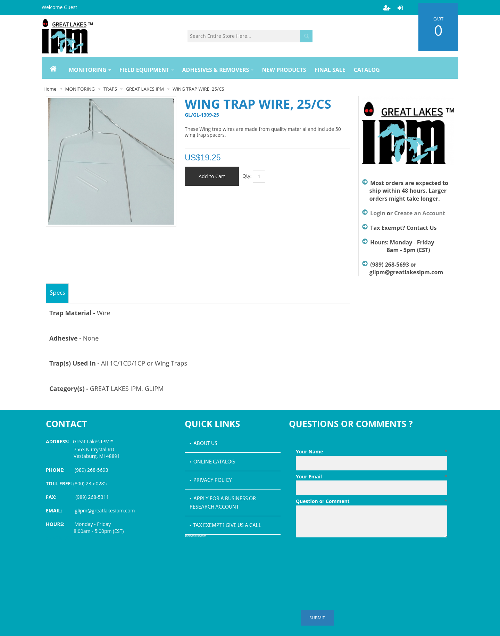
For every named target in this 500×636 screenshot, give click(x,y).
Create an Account (419, 213)
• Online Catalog (212, 462)
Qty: (247, 176)
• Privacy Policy (211, 480)
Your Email (371, 476)
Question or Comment (371, 501)
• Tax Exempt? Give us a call (225, 525)
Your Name (371, 451)
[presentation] (348, 557)
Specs (57, 293)
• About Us (203, 443)
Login (377, 213)
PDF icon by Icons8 (195, 536)
